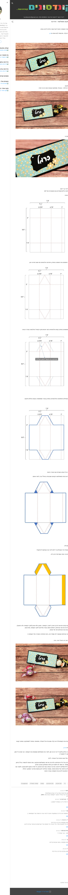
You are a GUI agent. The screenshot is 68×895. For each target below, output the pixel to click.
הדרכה (60, 783)
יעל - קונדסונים (55, 799)
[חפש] (2, 3)
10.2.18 (55, 848)
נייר (55, 783)
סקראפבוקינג (39, 783)
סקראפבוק (49, 783)
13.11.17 (54, 839)
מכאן (55, 747)
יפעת (58, 811)
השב (57, 807)
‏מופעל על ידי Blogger (34, 891)
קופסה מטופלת (24, 783)
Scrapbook (14, 783)
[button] (2, 22)
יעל (58, 848)
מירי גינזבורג (56, 820)
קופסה (32, 783)
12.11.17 (47, 799)
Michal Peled (55, 830)
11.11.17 (52, 790)
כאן (40, 33)
